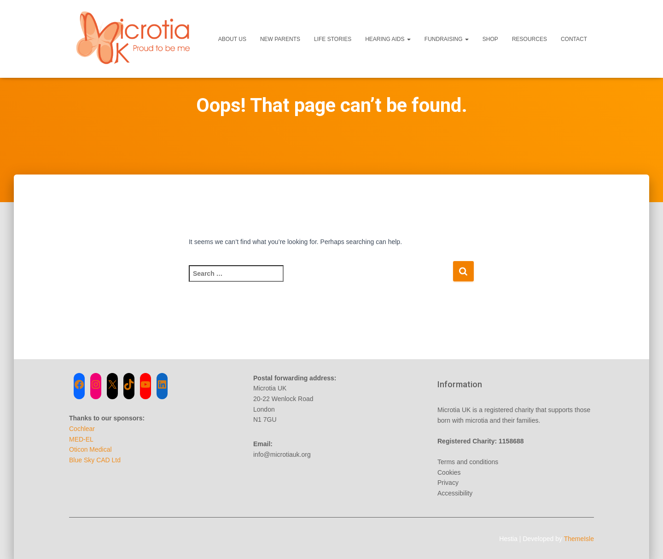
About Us (232, 39)
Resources (529, 39)
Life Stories (332, 39)
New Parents (280, 39)
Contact (574, 39)
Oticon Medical (90, 449)
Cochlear (82, 428)
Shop (490, 39)
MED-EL (81, 439)
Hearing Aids (388, 39)
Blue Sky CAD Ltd (95, 460)
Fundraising (447, 39)
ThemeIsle (579, 538)
